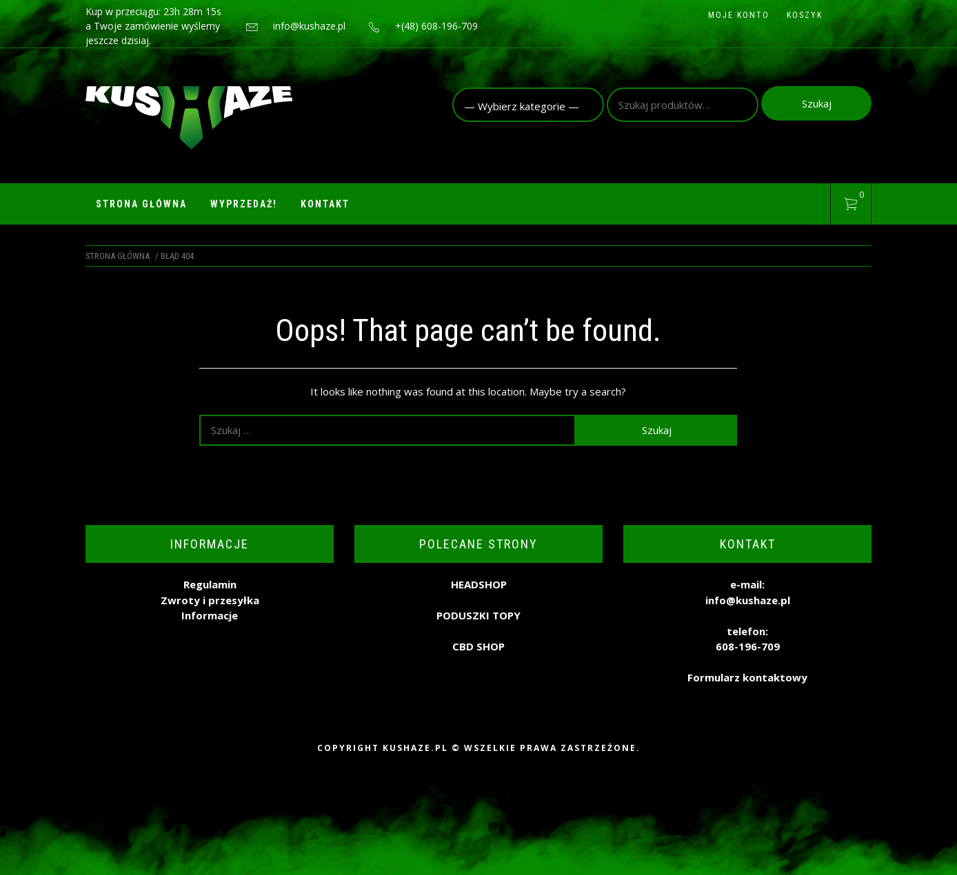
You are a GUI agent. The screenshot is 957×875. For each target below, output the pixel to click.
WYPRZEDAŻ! (243, 203)
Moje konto (738, 15)
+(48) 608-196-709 (436, 25)
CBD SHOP (478, 646)
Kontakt (325, 203)
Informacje (209, 615)
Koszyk (805, 15)
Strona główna (141, 203)
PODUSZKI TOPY (478, 615)
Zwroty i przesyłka (210, 600)
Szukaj (817, 103)
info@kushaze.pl (309, 25)
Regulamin (209, 584)
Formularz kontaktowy (747, 677)
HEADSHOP (479, 584)
